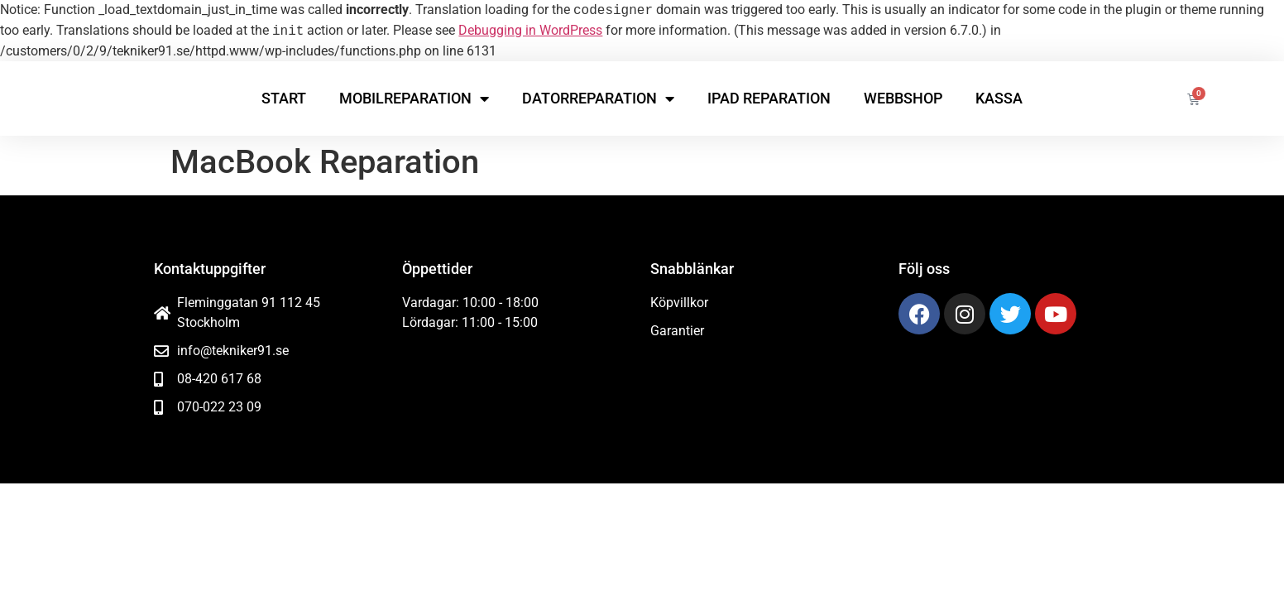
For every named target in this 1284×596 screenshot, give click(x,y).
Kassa (999, 98)
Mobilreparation (414, 98)
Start (283, 98)
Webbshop (903, 98)
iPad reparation (769, 98)
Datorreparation (598, 98)
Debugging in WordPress (530, 31)
